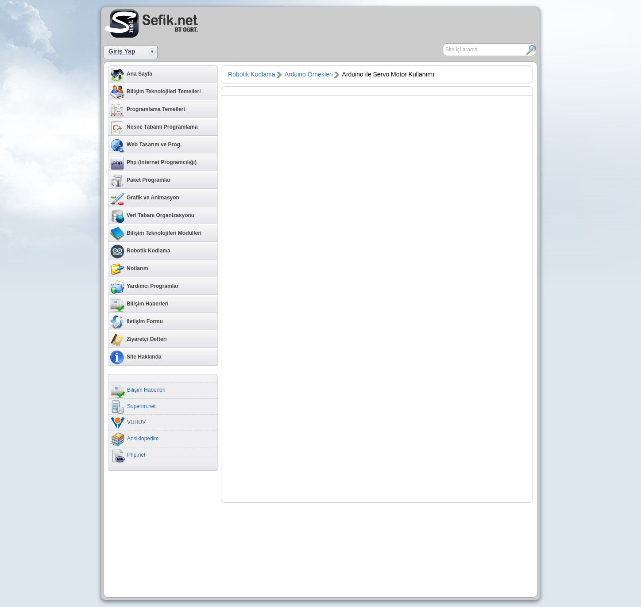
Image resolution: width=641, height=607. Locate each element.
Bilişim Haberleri (139, 305)
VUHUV (128, 423)
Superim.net (133, 407)
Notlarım (129, 269)
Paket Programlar (140, 181)
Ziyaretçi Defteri (138, 340)
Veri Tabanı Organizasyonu (152, 216)
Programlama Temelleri (147, 110)
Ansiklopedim (134, 439)
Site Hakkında (136, 358)
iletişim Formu (136, 322)
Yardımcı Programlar (144, 287)
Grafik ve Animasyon (144, 198)
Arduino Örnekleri (309, 74)
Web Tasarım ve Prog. (145, 145)
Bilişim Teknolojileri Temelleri (155, 92)
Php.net (128, 456)
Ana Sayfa (131, 75)
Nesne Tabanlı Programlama (154, 128)
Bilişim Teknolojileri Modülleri (155, 234)
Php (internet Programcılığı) (153, 163)
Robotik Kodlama (140, 251)
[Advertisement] (433, 22)
